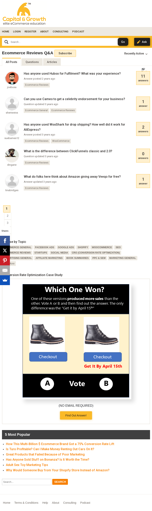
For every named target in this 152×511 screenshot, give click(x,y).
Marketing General (122, 258)
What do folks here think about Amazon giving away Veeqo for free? (72, 176)
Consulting (69, 502)
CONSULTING (60, 31)
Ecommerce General (36, 110)
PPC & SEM (98, 258)
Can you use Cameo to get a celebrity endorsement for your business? (74, 99)
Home (5, 31)
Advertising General (17, 258)
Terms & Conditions (26, 502)
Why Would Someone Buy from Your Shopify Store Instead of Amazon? (57, 470)
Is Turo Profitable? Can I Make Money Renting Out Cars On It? (50, 449)
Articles (52, 62)
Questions (32, 62)
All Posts (11, 62)
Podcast (85, 502)
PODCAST (78, 31)
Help (45, 502)
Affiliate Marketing (49, 258)
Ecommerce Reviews (36, 85)
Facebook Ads (44, 247)
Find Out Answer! (75, 415)
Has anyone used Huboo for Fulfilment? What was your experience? (72, 73)
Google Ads (66, 247)
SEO (118, 247)
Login (17, 31)
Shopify (83, 247)
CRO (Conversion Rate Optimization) (96, 252)
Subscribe (65, 53)
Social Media (59, 252)
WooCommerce (60, 141)
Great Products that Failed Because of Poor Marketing (45, 454)
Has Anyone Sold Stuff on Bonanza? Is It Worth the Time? (47, 459)
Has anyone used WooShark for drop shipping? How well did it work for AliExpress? (74, 127)
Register (30, 31)
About (55, 502)
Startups (40, 252)
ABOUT (44, 31)
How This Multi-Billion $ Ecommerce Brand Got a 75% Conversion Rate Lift (60, 444)
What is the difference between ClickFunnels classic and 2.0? (68, 151)
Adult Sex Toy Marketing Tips (27, 465)
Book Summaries (77, 258)
